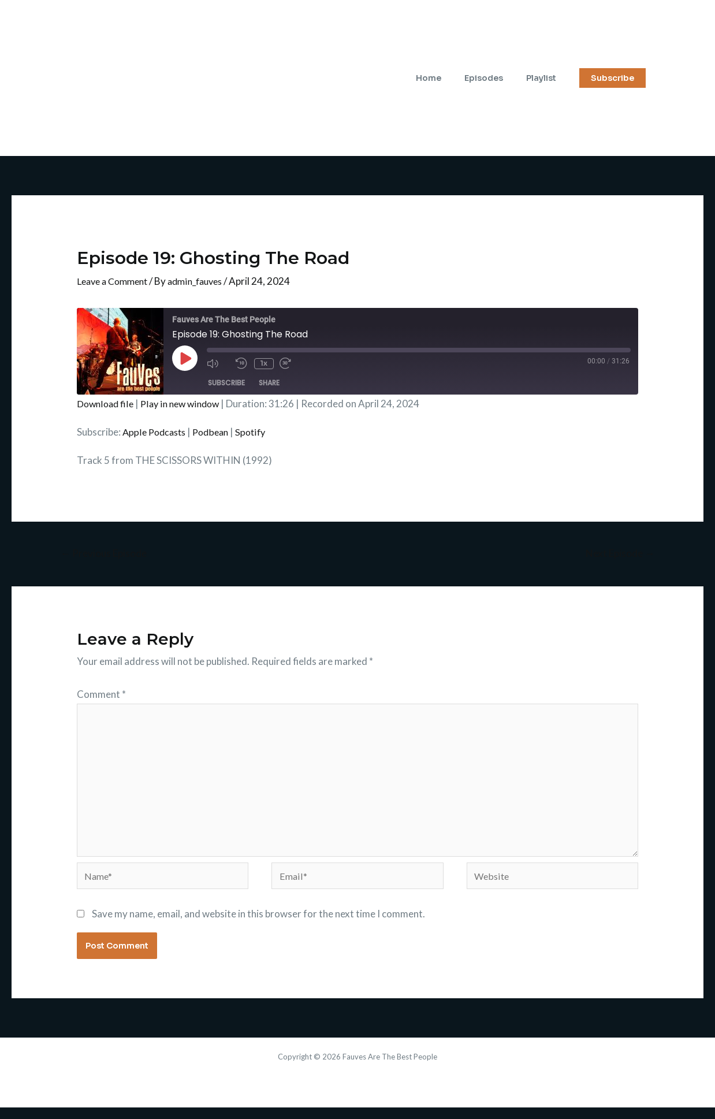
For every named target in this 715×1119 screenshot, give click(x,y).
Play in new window (185, 403)
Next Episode (617, 553)
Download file (106, 403)
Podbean (216, 432)
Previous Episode (106, 553)
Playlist (545, 78)
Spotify (258, 432)
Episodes (494, 78)
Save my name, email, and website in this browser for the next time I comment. (258, 925)
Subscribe (226, 383)
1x (262, 363)
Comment (101, 695)
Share (269, 383)
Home (446, 78)
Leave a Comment (115, 281)
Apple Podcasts (156, 432)
